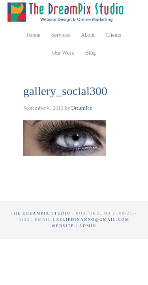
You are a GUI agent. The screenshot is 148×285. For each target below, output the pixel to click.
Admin (87, 226)
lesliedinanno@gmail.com (91, 219)
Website (64, 226)
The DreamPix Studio (66, 12)
